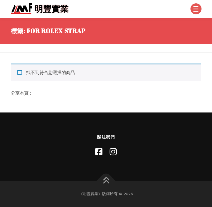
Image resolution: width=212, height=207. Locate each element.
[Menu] (196, 8)
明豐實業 (52, 8)
